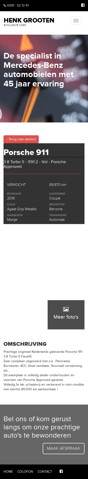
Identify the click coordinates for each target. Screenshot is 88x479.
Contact (45, 472)
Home (8, 472)
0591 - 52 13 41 (16, 5)
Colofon (25, 472)
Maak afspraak (63, 448)
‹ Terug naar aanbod (21, 139)
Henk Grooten (29, 21)
